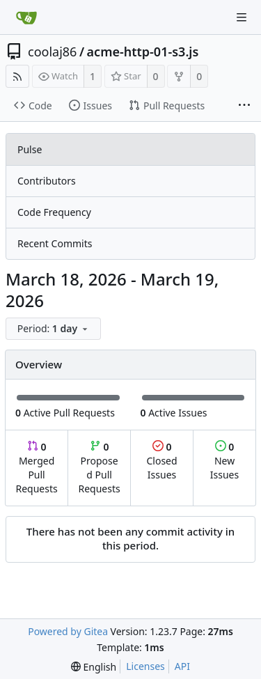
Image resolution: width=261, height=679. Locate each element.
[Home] (26, 17)
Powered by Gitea (68, 631)
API (182, 666)
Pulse (29, 149)
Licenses (145, 666)
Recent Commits (54, 243)
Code (33, 105)
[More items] (244, 106)
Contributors (46, 180)
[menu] (55, 329)
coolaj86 (52, 51)
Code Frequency (54, 212)
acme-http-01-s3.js (143, 51)
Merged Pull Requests (36, 467)
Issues (90, 105)
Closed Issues (161, 460)
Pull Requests (167, 105)
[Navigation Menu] (241, 17)
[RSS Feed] (17, 76)
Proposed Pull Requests (99, 467)
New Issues (224, 460)
